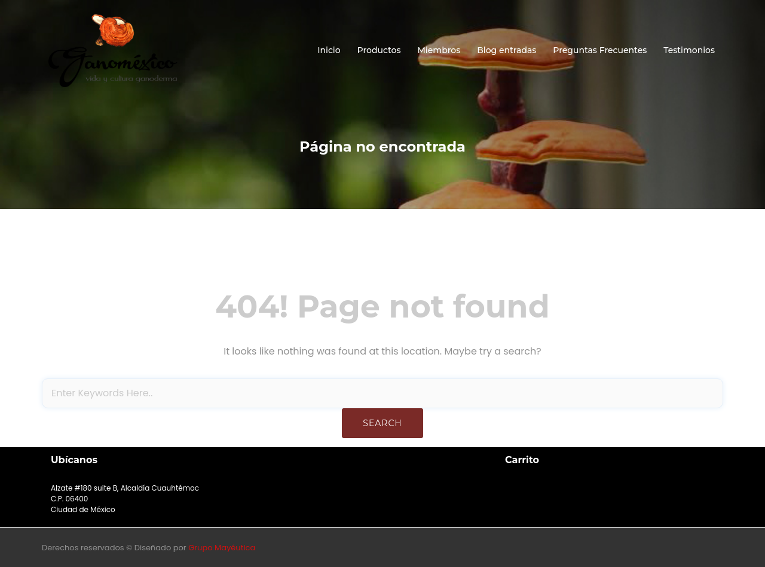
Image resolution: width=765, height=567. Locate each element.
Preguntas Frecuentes (600, 50)
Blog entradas (506, 50)
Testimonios (689, 50)
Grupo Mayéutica (221, 547)
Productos (379, 50)
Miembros (438, 50)
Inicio (328, 50)
